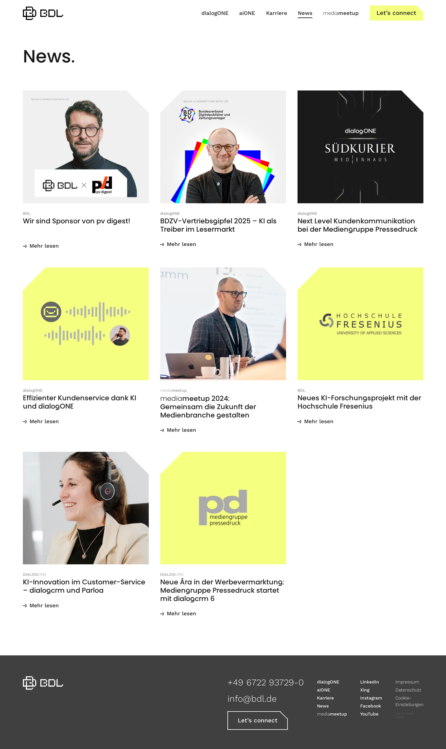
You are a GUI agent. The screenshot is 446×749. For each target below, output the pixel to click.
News (323, 706)
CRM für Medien (404, 713)
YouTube (369, 714)
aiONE (323, 690)
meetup (332, 714)
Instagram (371, 698)
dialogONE (328, 682)
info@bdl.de (252, 698)
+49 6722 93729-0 (265, 682)
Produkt (399, 717)
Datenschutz (408, 690)
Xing (364, 690)
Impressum (407, 682)
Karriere (325, 698)
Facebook (370, 706)
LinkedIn (369, 682)
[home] (43, 13)
